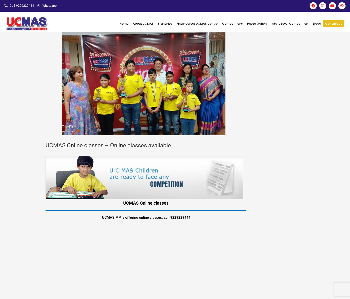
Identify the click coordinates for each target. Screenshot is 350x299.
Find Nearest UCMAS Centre (197, 23)
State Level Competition (290, 23)
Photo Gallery (257, 23)
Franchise (165, 23)
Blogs (316, 23)
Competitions (232, 23)
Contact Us (333, 23)
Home (124, 23)
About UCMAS (143, 23)
